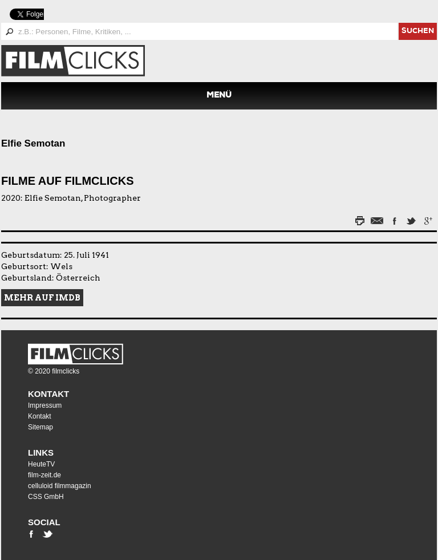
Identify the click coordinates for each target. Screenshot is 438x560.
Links (41, 452)
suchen (418, 31)
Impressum (45, 405)
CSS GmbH (46, 497)
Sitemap (40, 427)
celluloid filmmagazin (59, 486)
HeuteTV (41, 464)
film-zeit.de (44, 475)
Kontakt (48, 394)
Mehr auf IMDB (42, 297)
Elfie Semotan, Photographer (83, 197)
